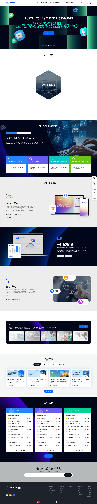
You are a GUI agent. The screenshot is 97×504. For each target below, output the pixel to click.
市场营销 (61, 490)
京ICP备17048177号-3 (33, 502)
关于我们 (68, 2)
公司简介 (89, 488)
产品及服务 (45, 2)
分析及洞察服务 (52, 490)
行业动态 (89, 492)
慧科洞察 (57, 2)
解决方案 (52, 2)
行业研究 (62, 2)
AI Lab (40, 2)
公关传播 (61, 488)
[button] (43, 45)
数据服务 (61, 492)
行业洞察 (52, 364)
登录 (83, 3)
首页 (37, 2)
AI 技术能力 (11, 133)
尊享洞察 (37, 364)
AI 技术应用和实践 (24, 133)
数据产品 (50, 492)
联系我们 (89, 496)
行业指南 (60, 364)
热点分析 (45, 364)
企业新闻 (89, 490)
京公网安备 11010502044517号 (49, 502)
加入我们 (89, 494)
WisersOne (51, 488)
